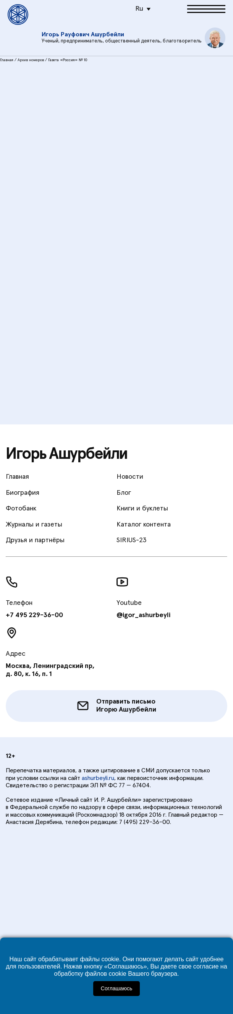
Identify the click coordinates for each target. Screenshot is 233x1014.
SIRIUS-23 (131, 540)
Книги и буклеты (142, 508)
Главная (6, 60)
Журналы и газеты (34, 524)
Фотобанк (21, 508)
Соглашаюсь (116, 988)
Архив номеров (31, 60)
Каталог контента (144, 524)
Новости (130, 476)
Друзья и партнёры (35, 540)
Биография (22, 492)
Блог (124, 492)
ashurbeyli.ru (98, 778)
